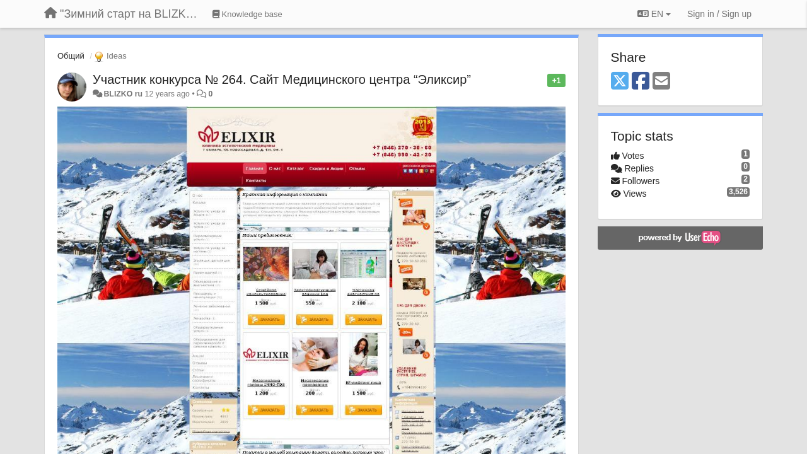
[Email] (661, 82)
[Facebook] (640, 82)
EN (654, 14)
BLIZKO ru (123, 94)
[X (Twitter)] (620, 82)
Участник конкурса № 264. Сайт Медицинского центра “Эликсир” (282, 79)
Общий (70, 56)
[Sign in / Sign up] (719, 14)
